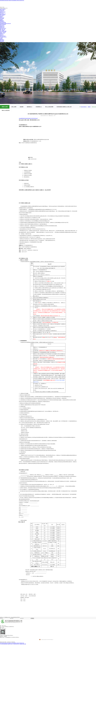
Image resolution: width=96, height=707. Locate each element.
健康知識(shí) (2, 20)
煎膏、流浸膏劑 (2, 30)
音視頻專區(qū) (2, 21)
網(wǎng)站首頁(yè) (84, 106)
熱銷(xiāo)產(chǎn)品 (3, 28)
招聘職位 (1, 38)
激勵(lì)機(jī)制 (2, 39)
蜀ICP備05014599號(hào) (15, 637)
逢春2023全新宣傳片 (3, 24)
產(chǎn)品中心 (2, 25)
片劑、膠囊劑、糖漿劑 (3, 31)
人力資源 (1, 37)
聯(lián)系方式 (2, 41)
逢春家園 (1, 19)
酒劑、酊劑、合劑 (2, 29)
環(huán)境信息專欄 (3, 22)
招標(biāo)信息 (2, 17)
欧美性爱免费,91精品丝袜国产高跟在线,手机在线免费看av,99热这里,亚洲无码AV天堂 (12, 0)
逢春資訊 (1, 16)
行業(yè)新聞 (2, 18)
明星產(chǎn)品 (2, 27)
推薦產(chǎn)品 (2, 26)
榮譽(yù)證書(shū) (2, 14)
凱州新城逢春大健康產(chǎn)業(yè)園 (5, 23)
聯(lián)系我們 (2, 40)
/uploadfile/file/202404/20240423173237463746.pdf (28, 118)
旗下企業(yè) (2, 15)
